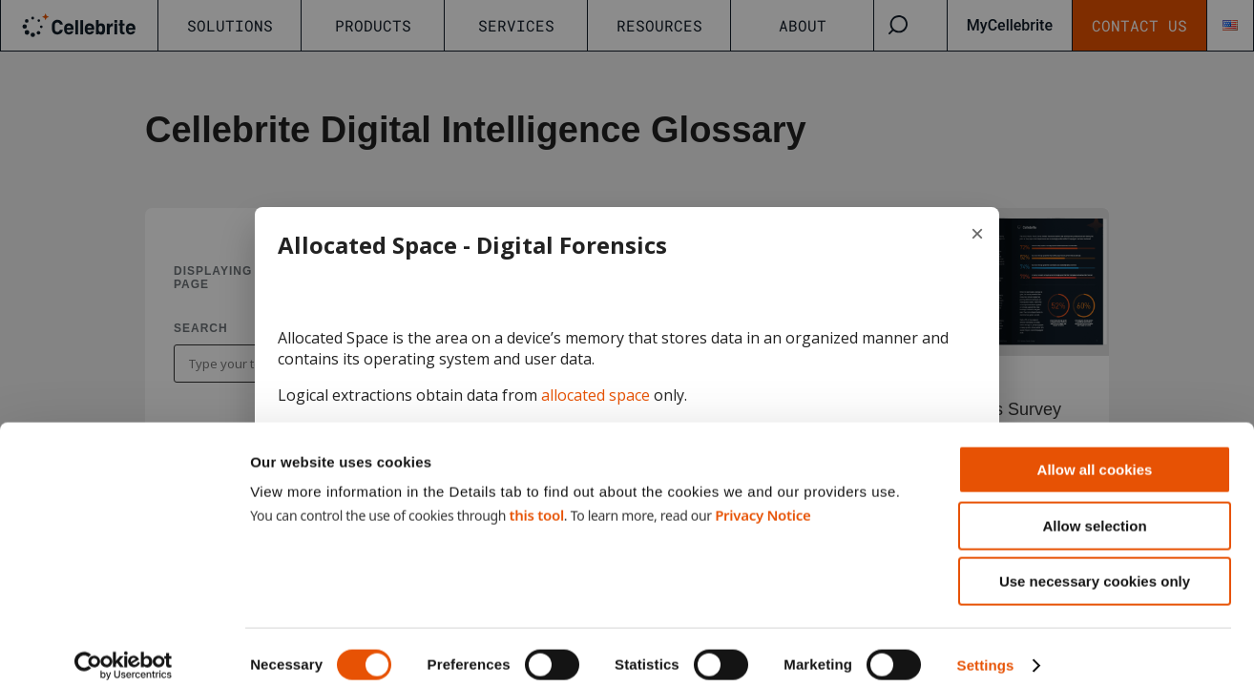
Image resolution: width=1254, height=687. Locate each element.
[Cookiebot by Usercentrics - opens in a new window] (123, 649)
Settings (985, 649)
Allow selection (1094, 510)
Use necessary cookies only (1094, 565)
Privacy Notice (762, 499)
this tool (536, 499)
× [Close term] (977, 233)
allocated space (595, 395)
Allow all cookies (1095, 454)
